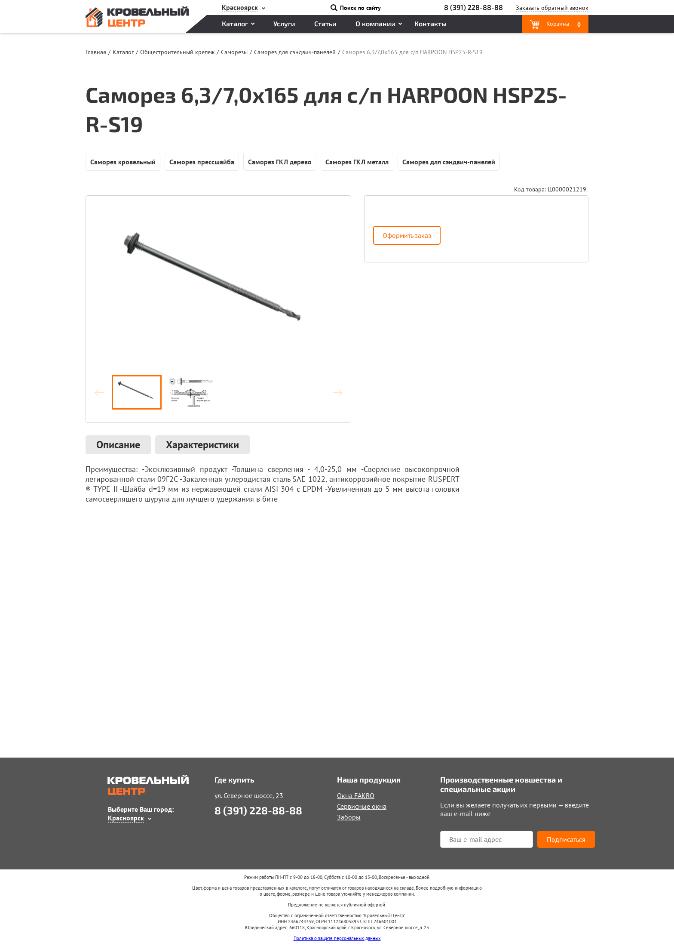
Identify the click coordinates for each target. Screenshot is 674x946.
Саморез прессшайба (201, 161)
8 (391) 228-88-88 (473, 7)
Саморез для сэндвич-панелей (295, 52)
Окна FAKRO (355, 795)
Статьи (325, 23)
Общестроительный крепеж (177, 52)
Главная (96, 52)
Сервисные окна (361, 806)
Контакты (430, 23)
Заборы (349, 817)
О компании (375, 23)
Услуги (284, 23)
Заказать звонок (552, 8)
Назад (103, 392)
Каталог (235, 23)
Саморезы (234, 52)
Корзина (563, 24)
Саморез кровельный (123, 161)
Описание (118, 444)
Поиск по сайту (360, 8)
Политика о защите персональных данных (337, 938)
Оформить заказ (407, 235)
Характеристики (202, 444)
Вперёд (333, 392)
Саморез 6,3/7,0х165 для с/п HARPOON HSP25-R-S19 (412, 52)
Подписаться (566, 839)
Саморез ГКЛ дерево (280, 161)
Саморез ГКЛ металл (357, 161)
